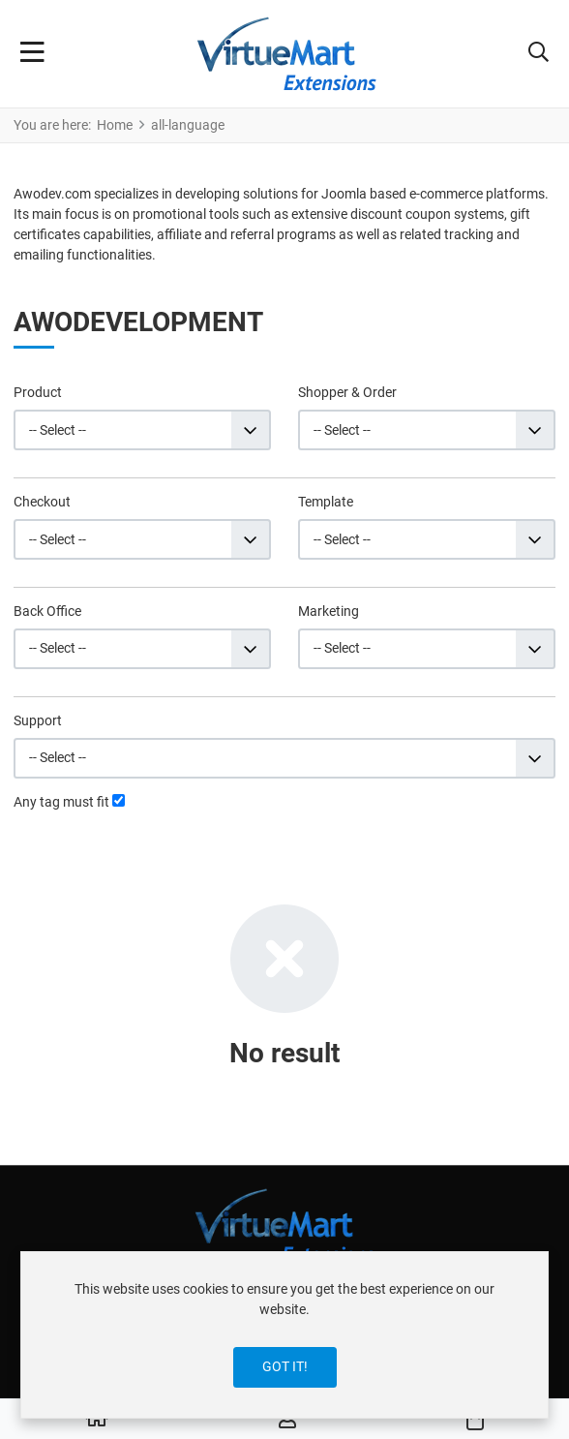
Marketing (328, 611)
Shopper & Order (347, 392)
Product (38, 392)
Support (38, 720)
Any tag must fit (61, 802)
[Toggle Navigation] (32, 54)
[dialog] (284, 1335)
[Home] (96, 1419)
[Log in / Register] (287, 1419)
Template (325, 501)
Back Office (47, 611)
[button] (538, 54)
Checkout (42, 501)
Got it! (285, 1366)
